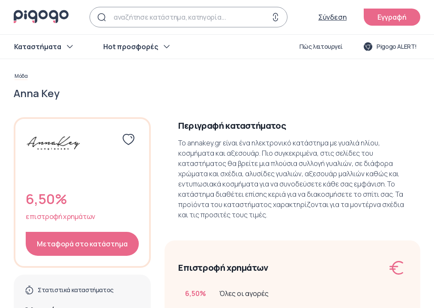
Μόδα (21, 76)
